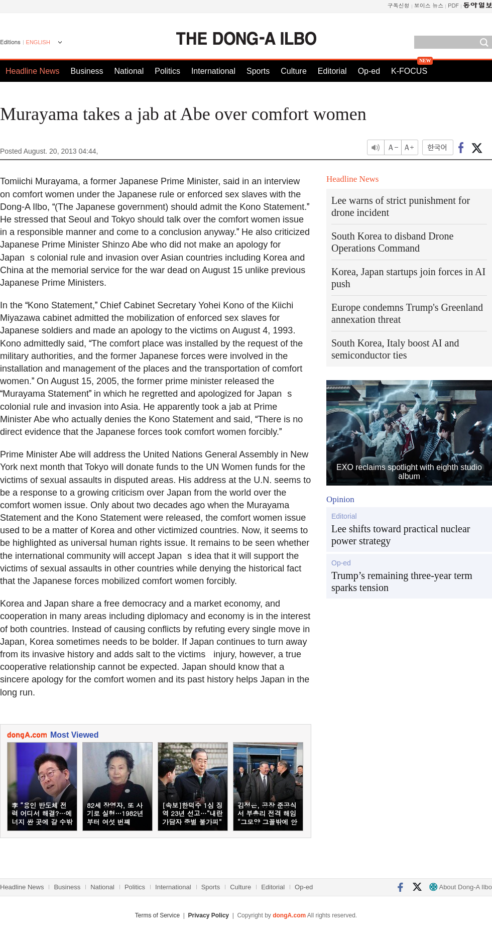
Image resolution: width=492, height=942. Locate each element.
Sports (258, 71)
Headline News (33, 71)
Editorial (332, 71)
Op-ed (369, 71)
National (129, 71)
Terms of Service (157, 915)
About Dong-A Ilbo (460, 887)
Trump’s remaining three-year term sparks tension (401, 581)
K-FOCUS (409, 71)
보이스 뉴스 (429, 5)
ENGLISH (38, 42)
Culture (294, 71)
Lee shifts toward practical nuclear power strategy (400, 534)
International (213, 71)
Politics (167, 71)
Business (87, 71)
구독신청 (399, 5)
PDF (453, 5)
